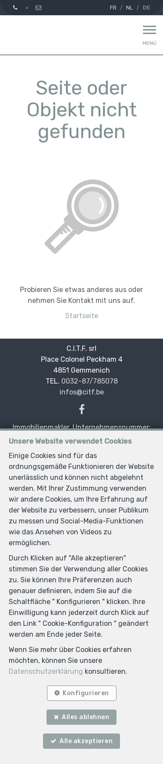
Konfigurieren (86, 693)
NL (129, 7)
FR (113, 7)
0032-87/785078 (89, 381)
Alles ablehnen (85, 717)
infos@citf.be (82, 392)
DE (146, 7)
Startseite (81, 316)
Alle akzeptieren (86, 741)
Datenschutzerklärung (46, 671)
